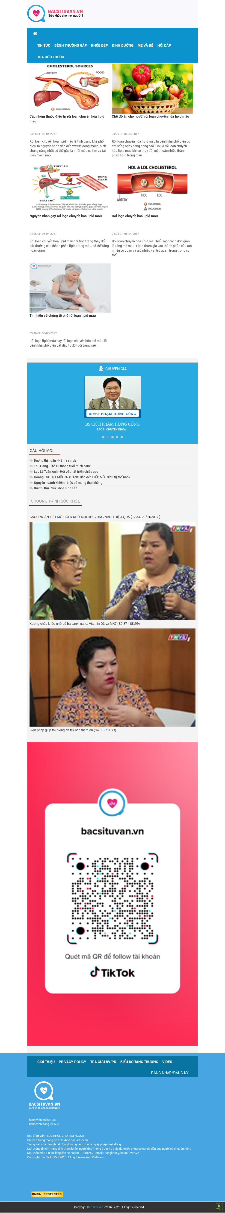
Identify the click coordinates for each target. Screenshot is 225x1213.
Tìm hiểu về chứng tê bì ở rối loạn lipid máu (63, 315)
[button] (70, 45)
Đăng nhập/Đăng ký (170, 1072)
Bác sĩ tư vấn (95, 1207)
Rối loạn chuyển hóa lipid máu (135, 215)
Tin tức (43, 45)
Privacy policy (72, 1061)
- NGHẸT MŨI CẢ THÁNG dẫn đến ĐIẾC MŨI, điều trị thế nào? (80, 477)
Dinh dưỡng (122, 45)
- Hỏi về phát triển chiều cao (64, 471)
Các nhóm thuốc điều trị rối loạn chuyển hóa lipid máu (67, 118)
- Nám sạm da (53, 460)
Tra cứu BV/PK (103, 1061)
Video (167, 1061)
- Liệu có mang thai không (66, 482)
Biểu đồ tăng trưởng (139, 1061)
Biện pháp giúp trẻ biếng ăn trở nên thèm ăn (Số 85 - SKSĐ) (73, 730)
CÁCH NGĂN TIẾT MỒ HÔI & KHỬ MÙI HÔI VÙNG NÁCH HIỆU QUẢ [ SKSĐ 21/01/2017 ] (95, 517)
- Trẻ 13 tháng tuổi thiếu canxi (61, 466)
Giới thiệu (46, 1061)
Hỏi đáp (164, 45)
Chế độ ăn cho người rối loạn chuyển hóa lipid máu (150, 116)
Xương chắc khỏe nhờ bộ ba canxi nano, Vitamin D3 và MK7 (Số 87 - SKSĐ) (85, 623)
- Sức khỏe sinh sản (53, 488)
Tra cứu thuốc (50, 57)
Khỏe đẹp (99, 45)
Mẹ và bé (145, 45)
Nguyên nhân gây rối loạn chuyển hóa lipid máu (66, 215)
